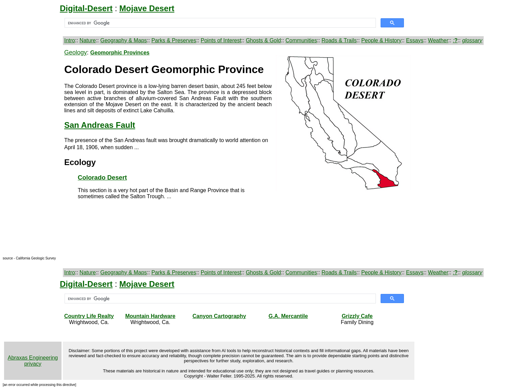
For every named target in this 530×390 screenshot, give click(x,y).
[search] (219, 23)
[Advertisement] (32, 150)
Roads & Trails (339, 40)
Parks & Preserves (173, 40)
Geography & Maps (123, 40)
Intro (69, 40)
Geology (75, 52)
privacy (33, 364)
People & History (381, 40)
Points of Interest (221, 40)
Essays (415, 40)
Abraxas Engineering (33, 358)
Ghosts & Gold (263, 40)
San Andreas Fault (99, 125)
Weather (438, 40)
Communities (301, 40)
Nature (87, 40)
